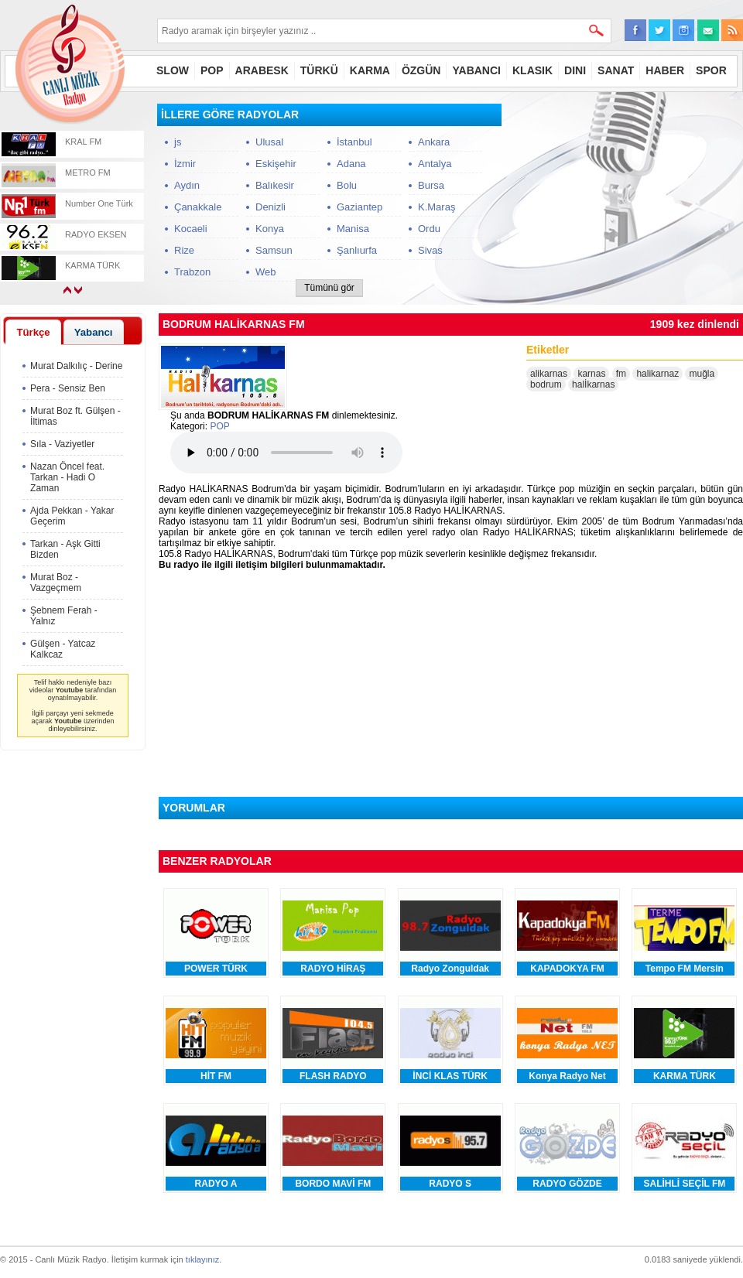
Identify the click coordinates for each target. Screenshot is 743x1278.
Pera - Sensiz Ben (67, 388)
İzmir (185, 163)
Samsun (274, 250)
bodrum (546, 384)
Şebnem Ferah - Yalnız (64, 616)
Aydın (187, 185)
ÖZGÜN (421, 70)
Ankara (434, 142)
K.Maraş (436, 207)
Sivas (430, 250)
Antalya (434, 163)
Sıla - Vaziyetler (62, 444)
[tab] (33, 332)
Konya (269, 228)
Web (265, 272)
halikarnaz (657, 373)
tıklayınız (202, 1259)
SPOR (711, 70)
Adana (351, 163)
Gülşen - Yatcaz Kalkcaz (62, 649)
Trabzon (192, 272)
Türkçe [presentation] (33, 332)
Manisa (353, 228)
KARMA (370, 70)
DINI (575, 70)
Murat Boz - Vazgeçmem (55, 582)
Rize (184, 250)
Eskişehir (275, 163)
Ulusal (269, 142)
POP (212, 70)
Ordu (429, 228)
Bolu (347, 185)
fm (621, 373)
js (177, 142)
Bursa (431, 185)
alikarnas (548, 373)
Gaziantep (359, 207)
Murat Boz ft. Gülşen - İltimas (75, 416)
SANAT (615, 70)
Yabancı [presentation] (93, 332)
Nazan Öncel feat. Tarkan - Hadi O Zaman (67, 477)
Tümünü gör (329, 287)
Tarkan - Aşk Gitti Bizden (65, 549)
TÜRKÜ (319, 70)
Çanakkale (197, 207)
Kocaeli (190, 228)
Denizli (270, 207)
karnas (591, 373)
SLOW (172, 70)
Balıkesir (274, 185)
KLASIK (532, 70)
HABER (664, 70)
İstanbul (354, 142)
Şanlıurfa (357, 250)
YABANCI (476, 70)
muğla (701, 373)
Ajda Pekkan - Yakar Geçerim (72, 516)
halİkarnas (593, 384)
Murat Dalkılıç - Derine (76, 366)
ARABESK (262, 70)
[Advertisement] (73, 990)
